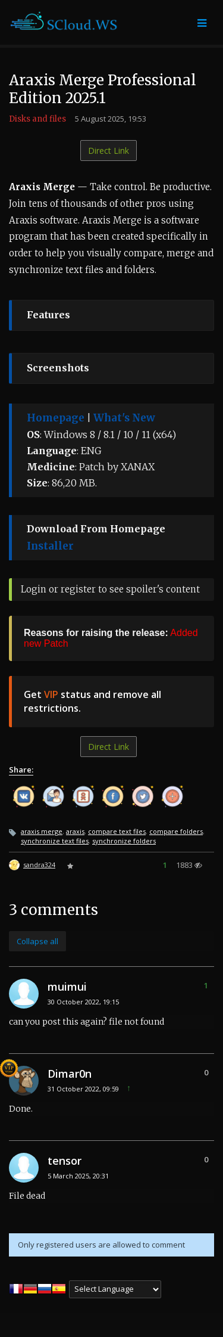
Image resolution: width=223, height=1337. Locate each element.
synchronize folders (124, 840)
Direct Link (108, 150)
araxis (75, 831)
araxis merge (41, 831)
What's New (124, 417)
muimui (67, 986)
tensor (64, 1160)
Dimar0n (70, 1073)
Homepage (55, 417)
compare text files (117, 831)
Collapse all (37, 941)
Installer (50, 546)
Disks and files (37, 119)
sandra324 (39, 864)
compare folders (176, 831)
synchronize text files (55, 840)
